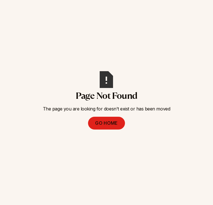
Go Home (106, 123)
